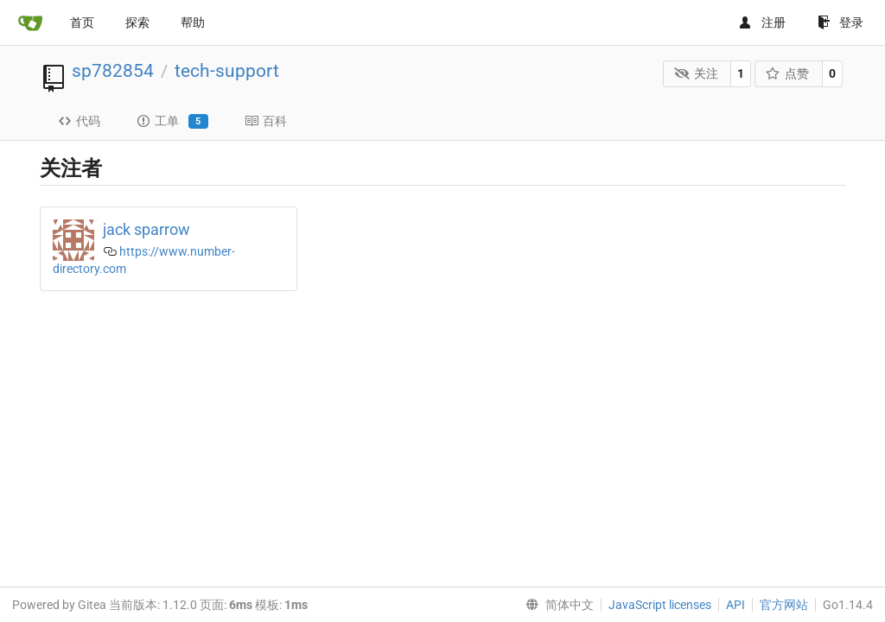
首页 (82, 22)
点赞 (788, 73)
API (735, 605)
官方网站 (784, 605)
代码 (79, 121)
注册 (762, 22)
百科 (266, 121)
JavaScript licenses (659, 605)
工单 (172, 122)
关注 (696, 73)
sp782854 (113, 70)
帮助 (193, 22)
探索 (137, 22)
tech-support (227, 70)
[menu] (556, 604)
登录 (840, 22)
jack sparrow (146, 229)
